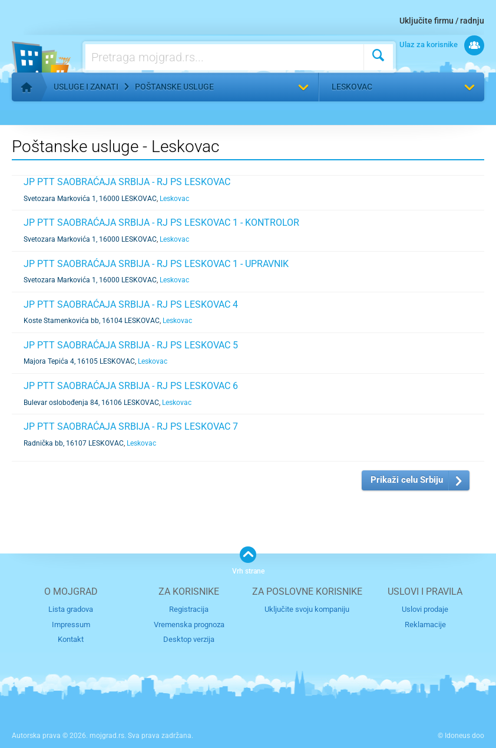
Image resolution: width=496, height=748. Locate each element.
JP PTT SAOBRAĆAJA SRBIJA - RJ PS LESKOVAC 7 (131, 426)
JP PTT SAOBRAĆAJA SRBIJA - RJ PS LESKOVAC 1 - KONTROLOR (161, 222)
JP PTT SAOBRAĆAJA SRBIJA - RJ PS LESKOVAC (127, 181)
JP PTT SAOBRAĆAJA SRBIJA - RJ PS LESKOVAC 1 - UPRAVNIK (156, 263)
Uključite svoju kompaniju (306, 609)
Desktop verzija (188, 639)
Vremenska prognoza (189, 624)
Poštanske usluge (174, 86)
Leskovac (352, 86)
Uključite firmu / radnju (441, 20)
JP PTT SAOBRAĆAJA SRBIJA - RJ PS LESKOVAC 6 (131, 385)
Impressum (71, 624)
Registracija (189, 609)
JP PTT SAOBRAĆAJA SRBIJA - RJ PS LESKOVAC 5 (131, 345)
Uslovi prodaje (425, 609)
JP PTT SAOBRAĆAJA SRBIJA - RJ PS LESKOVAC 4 (131, 304)
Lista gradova (70, 609)
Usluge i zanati (86, 86)
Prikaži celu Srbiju (407, 479)
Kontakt (71, 639)
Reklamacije (425, 624)
